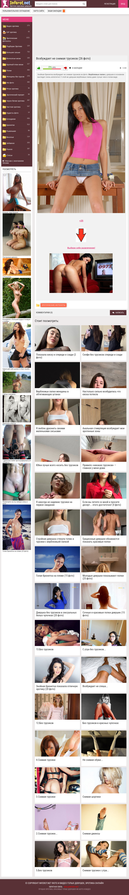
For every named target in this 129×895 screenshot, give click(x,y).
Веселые (8, 137)
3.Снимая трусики (45, 796)
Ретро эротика (10, 89)
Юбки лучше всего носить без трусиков (57, 465)
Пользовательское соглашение (16, 11)
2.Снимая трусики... (46, 833)
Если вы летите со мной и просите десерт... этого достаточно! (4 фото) (102, 503)
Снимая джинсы (91, 833)
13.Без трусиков (44, 649)
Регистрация (109, 4)
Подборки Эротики (12, 46)
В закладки (75, 68)
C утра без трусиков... (94, 649)
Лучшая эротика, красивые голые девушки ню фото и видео (64, 889)
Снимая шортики (92, 796)
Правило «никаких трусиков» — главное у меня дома (99, 466)
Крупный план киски (13, 64)
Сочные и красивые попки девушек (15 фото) (104, 614)
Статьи (7, 155)
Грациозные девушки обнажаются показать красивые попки (101, 540)
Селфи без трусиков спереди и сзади (102, 354)
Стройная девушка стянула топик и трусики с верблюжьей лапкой (55, 540)
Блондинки (9, 119)
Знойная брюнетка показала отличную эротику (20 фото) (57, 687)
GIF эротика (10, 32)
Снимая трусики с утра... (96, 870)
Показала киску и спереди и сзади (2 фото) (56, 356)
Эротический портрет (13, 95)
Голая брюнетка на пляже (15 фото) (55, 575)
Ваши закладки (56, 11)
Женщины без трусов (13, 76)
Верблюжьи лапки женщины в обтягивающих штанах (52, 393)
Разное (7, 149)
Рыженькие (9, 131)
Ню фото (8, 83)
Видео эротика (11, 26)
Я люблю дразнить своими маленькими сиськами (50, 430)
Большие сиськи (11, 52)
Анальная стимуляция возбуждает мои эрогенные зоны (103, 430)
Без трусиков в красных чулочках (101, 723)
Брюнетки (9, 125)
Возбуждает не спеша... (95, 686)
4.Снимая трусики (45, 759)
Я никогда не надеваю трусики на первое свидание (54, 503)
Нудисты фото (10, 113)
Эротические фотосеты (10, 39)
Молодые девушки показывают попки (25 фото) (103, 577)
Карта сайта (39, 11)
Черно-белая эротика (13, 101)
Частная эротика (11, 107)
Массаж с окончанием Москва (13, 162)
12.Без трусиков (44, 723)
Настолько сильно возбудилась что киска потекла (102, 393)
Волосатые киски (12, 58)
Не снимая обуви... (93, 759)
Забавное (8, 143)
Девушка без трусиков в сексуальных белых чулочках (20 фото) (56, 614)
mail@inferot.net (71, 887)
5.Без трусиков (44, 870)
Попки (7, 70)
